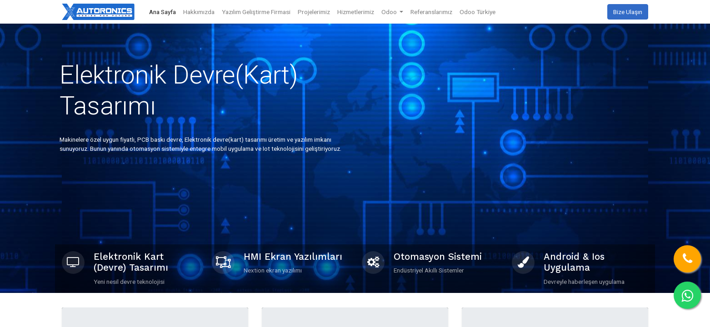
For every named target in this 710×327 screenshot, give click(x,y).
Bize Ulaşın (627, 11)
